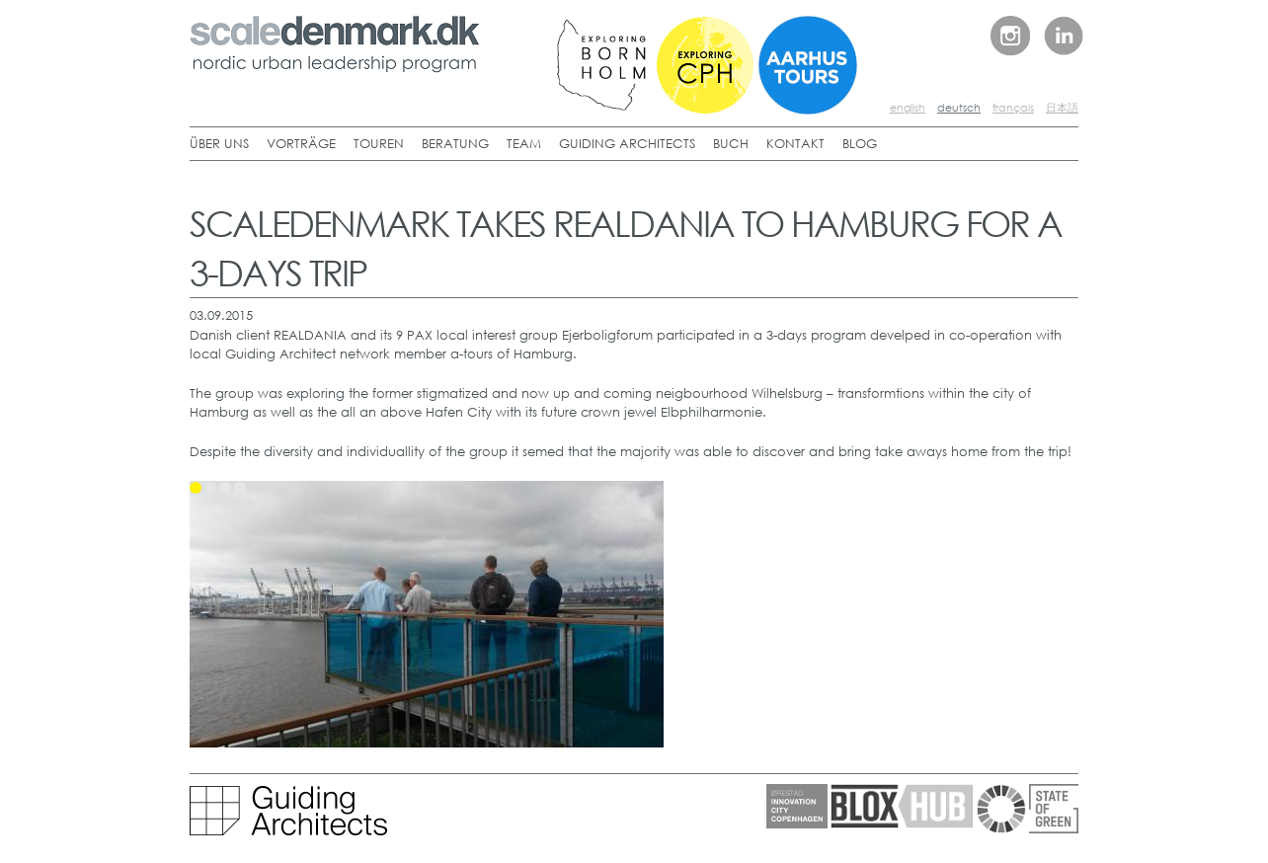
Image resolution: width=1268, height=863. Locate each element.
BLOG (859, 143)
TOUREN (379, 143)
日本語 (1062, 108)
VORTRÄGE (301, 143)
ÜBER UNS (219, 143)
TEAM (524, 143)
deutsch (959, 108)
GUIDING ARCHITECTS (627, 143)
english (907, 108)
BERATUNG (455, 143)
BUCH (731, 143)
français (1013, 108)
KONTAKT (795, 143)
